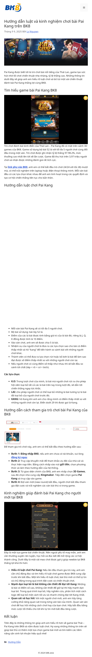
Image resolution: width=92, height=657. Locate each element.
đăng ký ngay (19, 457)
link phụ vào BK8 (17, 167)
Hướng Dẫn (14, 642)
